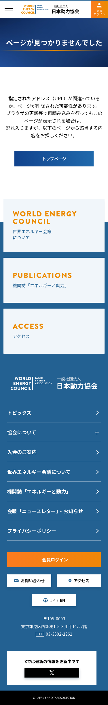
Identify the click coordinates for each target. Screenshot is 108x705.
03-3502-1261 (59, 634)
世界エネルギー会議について (39, 471)
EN (62, 600)
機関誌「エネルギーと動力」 (39, 491)
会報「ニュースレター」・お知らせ (45, 511)
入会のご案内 (22, 451)
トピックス (19, 412)
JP (52, 600)
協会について (21, 432)
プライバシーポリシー (31, 530)
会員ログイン (99, 12)
